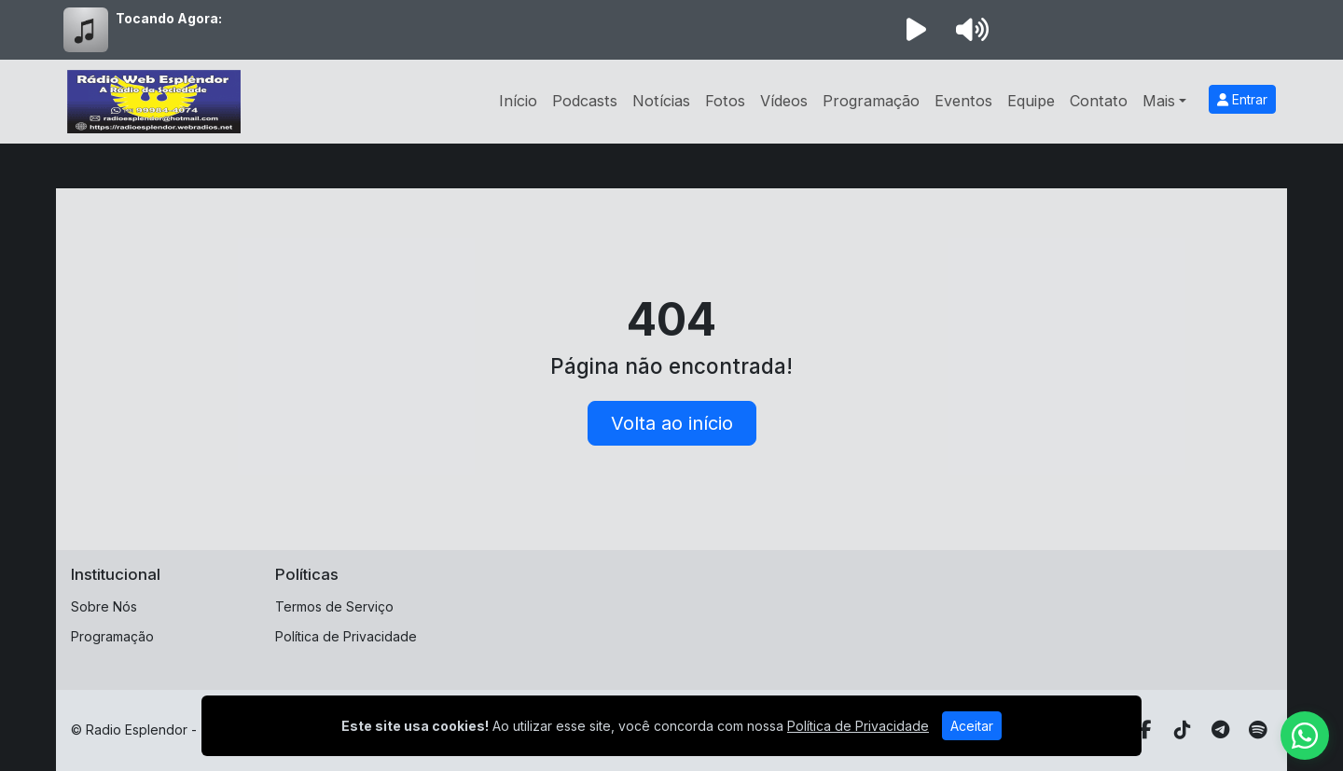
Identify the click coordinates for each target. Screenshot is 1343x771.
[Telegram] (1220, 730)
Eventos (963, 100)
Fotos (725, 100)
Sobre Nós (104, 606)
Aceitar (971, 726)
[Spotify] (1258, 730)
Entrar (1242, 99)
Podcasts (584, 100)
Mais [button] (1158, 100)
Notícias (661, 100)
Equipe (1031, 100)
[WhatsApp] (1305, 735)
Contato (1099, 100)
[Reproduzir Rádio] (916, 29)
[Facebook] (1146, 730)
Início (518, 100)
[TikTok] (1182, 730)
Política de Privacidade (346, 636)
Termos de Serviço (334, 606)
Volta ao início (672, 423)
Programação (871, 100)
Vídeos (784, 100)
